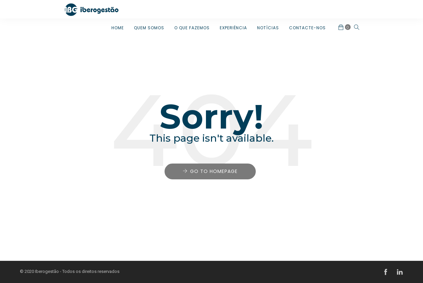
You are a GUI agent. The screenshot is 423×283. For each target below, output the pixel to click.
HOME (117, 28)
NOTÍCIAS (268, 28)
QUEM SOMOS (149, 28)
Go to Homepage (214, 171)
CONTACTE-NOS (307, 28)
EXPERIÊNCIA (233, 28)
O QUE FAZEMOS (192, 28)
